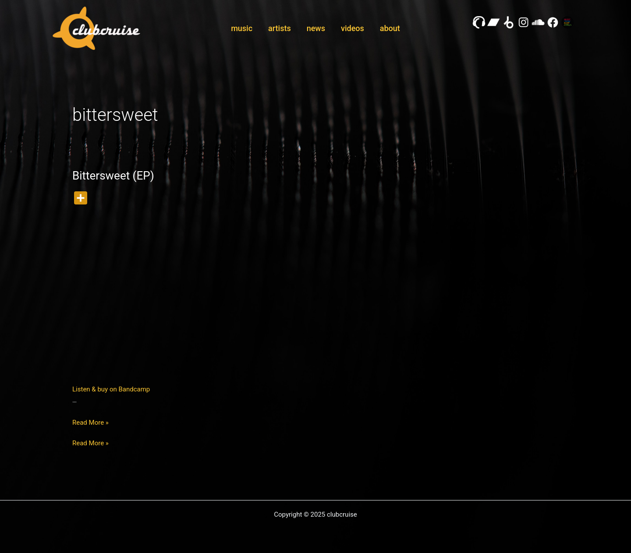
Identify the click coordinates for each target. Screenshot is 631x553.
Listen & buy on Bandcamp (111, 389)
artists (279, 28)
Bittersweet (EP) (113, 175)
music (241, 28)
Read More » (90, 422)
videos (352, 28)
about (390, 28)
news (316, 28)
